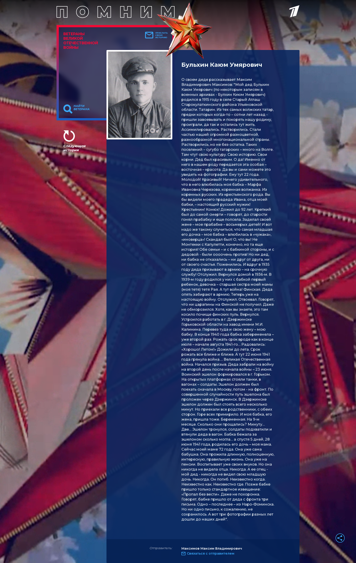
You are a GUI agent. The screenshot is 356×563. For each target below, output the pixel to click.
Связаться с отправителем (210, 553)
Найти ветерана (82, 107)
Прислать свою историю (161, 35)
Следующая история (74, 148)
